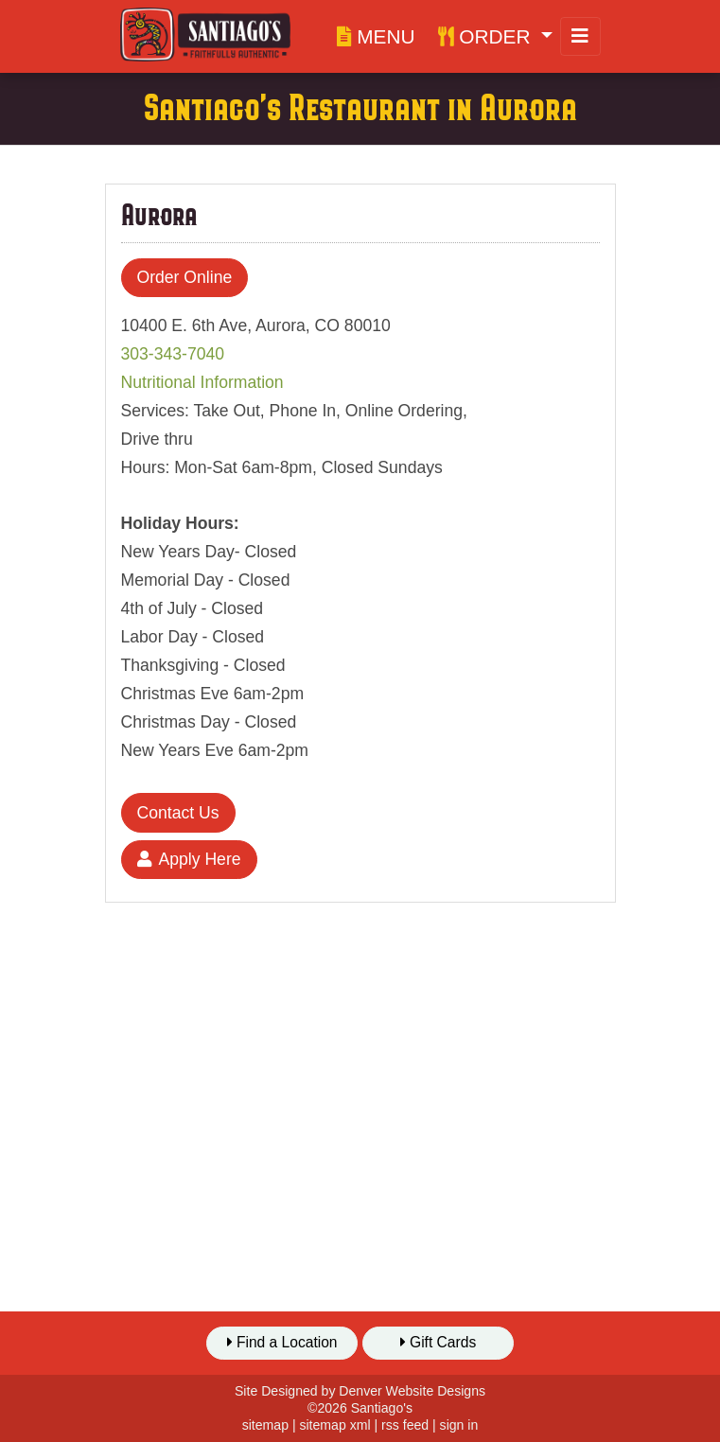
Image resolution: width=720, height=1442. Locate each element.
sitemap (265, 1425)
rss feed (405, 1425)
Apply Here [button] (189, 859)
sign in (459, 1425)
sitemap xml (334, 1425)
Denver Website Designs (412, 1390)
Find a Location (282, 1342)
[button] (495, 36)
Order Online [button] (185, 277)
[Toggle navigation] (580, 36)
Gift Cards (438, 1342)
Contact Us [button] (178, 812)
